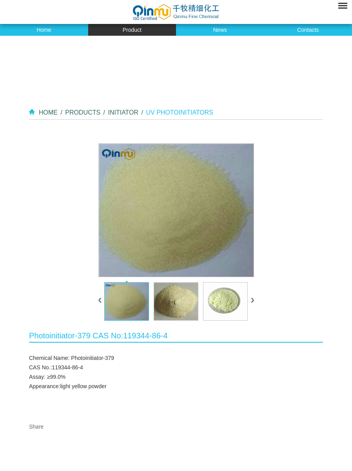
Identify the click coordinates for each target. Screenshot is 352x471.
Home (44, 30)
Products (82, 112)
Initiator (123, 112)
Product (132, 30)
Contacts (308, 30)
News (220, 30)
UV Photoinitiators (179, 112)
